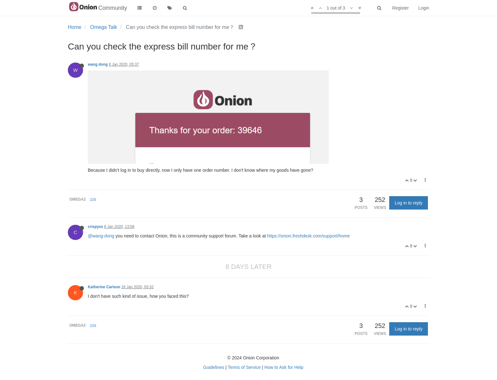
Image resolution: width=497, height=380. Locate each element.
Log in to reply (409, 202)
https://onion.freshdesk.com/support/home (308, 235)
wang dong (98, 64)
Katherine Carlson (104, 287)
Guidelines (213, 367)
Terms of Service (244, 367)
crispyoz (95, 226)
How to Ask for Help (283, 367)
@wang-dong (101, 235)
